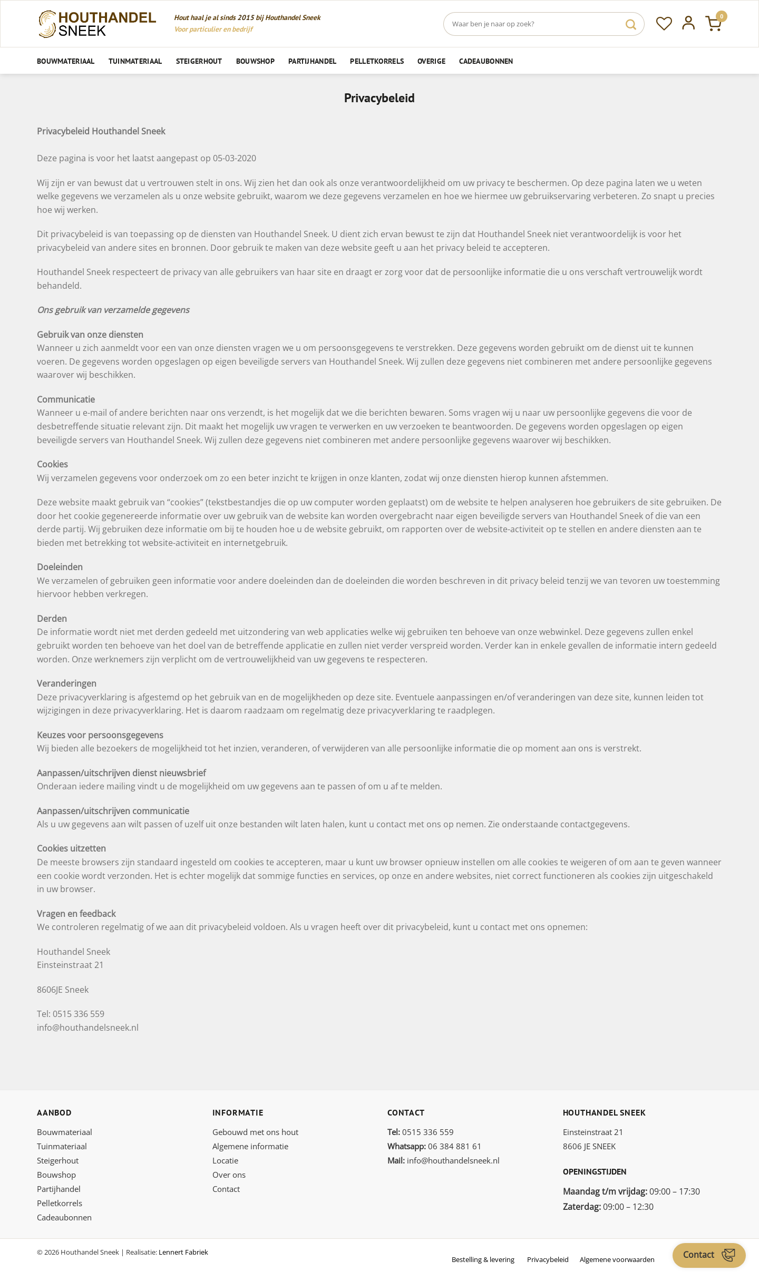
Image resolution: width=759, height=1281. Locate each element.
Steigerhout (199, 61)
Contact (226, 1189)
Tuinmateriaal (135, 61)
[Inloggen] (688, 24)
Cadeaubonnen (486, 61)
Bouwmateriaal (66, 61)
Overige (431, 61)
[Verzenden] (630, 24)
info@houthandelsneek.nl (443, 1160)
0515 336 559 (420, 1132)
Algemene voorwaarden (617, 1259)
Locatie (225, 1160)
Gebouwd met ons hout (255, 1132)
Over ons (229, 1174)
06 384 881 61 (434, 1146)
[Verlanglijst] (664, 23)
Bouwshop (255, 61)
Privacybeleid (548, 1259)
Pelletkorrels (377, 61)
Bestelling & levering (483, 1259)
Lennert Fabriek (183, 1252)
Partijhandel (312, 61)
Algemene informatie (250, 1146)
